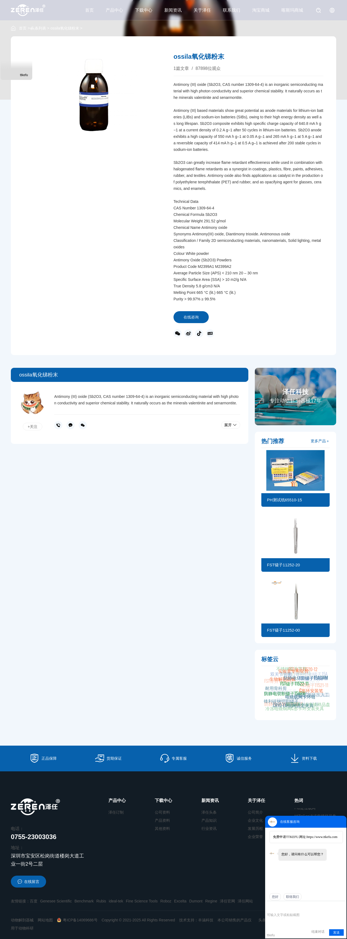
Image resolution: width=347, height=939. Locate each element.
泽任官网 (227, 901)
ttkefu (24, 75)
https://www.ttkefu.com (322, 837)
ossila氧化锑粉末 (64, 28)
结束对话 (317, 932)
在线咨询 (191, 317)
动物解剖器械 (22, 920)
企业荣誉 (255, 836)
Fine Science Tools (142, 901)
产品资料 (162, 820)
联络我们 (292, 897)
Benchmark (84, 901)
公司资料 (162, 812)
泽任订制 (116, 812)
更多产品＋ (320, 441)
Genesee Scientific (56, 901)
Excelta (180, 901)
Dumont (196, 901)
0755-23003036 (58, 425)
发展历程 (255, 828)
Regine (211, 901)
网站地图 (45, 920)
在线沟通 (70, 425)
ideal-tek (116, 901)
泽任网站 (245, 901)
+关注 (32, 426)
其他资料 (162, 828)
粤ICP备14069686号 (77, 920)
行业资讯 (209, 828)
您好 (275, 897)
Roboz (165, 901)
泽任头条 (209, 812)
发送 (336, 932)
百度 (33, 901)
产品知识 (209, 820)
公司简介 (255, 812)
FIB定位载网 (305, 810)
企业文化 (255, 820)
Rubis (101, 901)
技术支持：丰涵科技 (196, 920)
